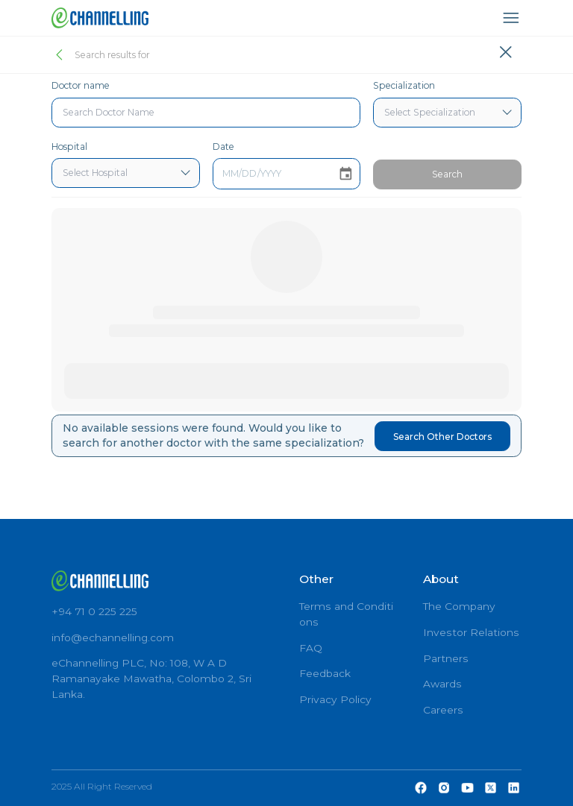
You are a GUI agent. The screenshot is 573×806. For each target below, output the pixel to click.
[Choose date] (346, 174)
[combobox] (205, 112)
